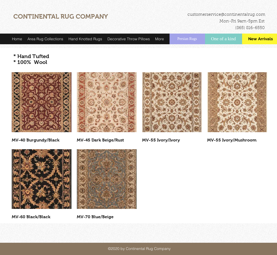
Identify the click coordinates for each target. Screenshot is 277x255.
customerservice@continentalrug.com (226, 15)
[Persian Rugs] (187, 39)
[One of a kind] (223, 39)
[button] (45, 39)
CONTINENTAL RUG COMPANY (60, 16)
